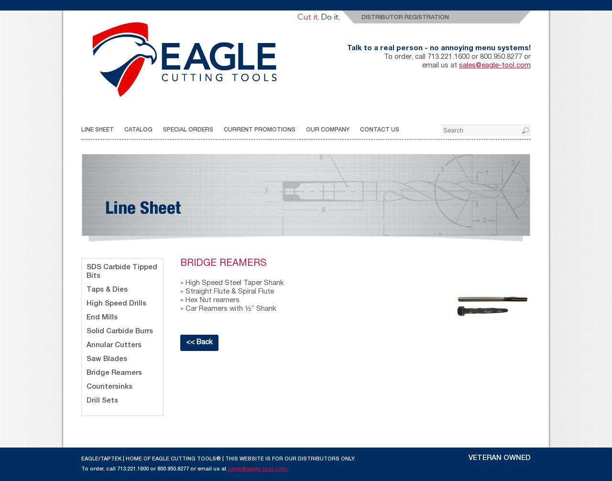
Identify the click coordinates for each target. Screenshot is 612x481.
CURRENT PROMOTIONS (259, 130)
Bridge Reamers (114, 373)
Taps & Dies (107, 290)
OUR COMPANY (328, 130)
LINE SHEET (97, 130)
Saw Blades (107, 359)
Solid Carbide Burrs (120, 331)
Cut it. (308, 17)
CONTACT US (379, 130)
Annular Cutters (114, 345)
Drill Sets (102, 400)
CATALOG (138, 130)
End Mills (102, 317)
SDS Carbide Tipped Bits (122, 272)
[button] (526, 131)
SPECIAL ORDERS (188, 130)
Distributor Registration (405, 18)
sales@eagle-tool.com (495, 65)
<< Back (199, 342)
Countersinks (109, 387)
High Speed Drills (116, 303)
